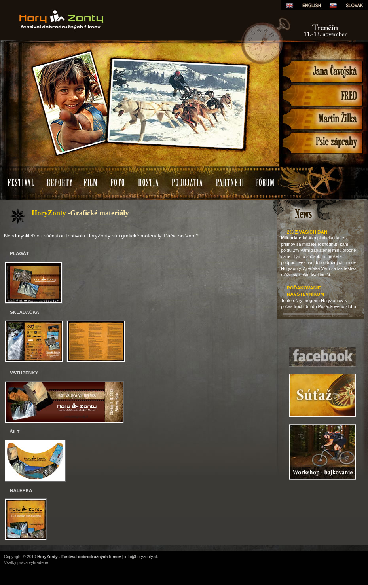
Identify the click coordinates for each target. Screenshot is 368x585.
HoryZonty (97, 6)
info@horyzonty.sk (141, 557)
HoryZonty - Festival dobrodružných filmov (79, 557)
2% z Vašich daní (308, 231)
